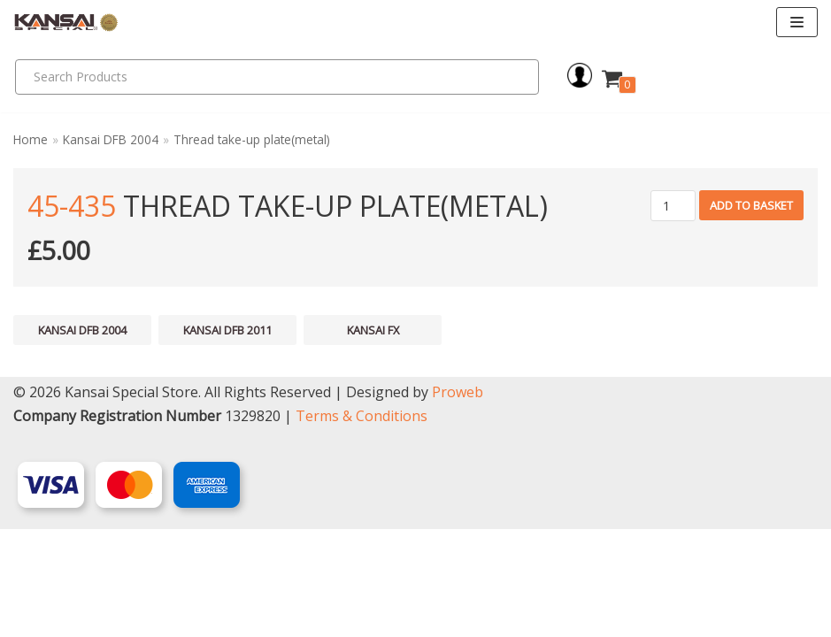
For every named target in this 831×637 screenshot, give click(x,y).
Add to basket (751, 205)
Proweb (457, 500)
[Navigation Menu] (797, 22)
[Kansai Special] (66, 22)
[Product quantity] (673, 205)
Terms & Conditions (361, 523)
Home (30, 139)
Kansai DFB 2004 (110, 139)
